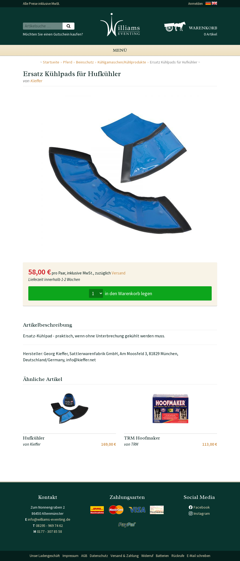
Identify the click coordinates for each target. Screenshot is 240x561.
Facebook (202, 507)
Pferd (67, 62)
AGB (84, 555)
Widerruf (147, 555)
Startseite (51, 62)
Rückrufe (178, 555)
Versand (118, 273)
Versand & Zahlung (125, 555)
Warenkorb (203, 28)
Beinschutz (85, 62)
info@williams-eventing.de (49, 519)
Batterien (162, 555)
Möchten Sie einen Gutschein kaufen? (53, 34)
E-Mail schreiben (198, 555)
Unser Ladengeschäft (45, 555)
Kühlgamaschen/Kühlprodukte (122, 62)
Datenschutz (99, 555)
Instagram (202, 513)
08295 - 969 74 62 (49, 525)
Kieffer (36, 80)
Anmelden (195, 3)
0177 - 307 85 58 (49, 531)
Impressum (70, 555)
